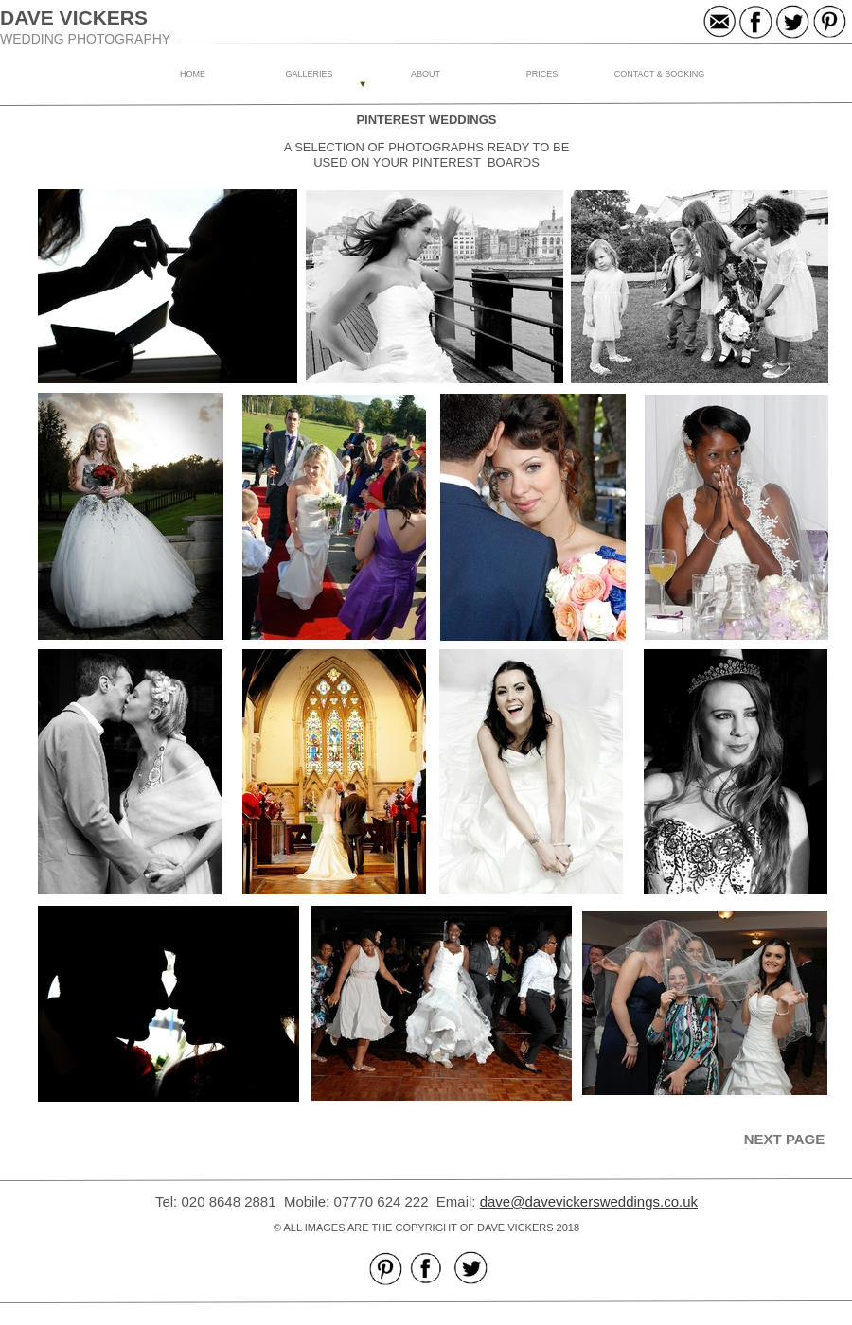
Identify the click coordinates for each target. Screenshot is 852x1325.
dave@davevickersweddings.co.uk (589, 1201)
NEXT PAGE (784, 1139)
